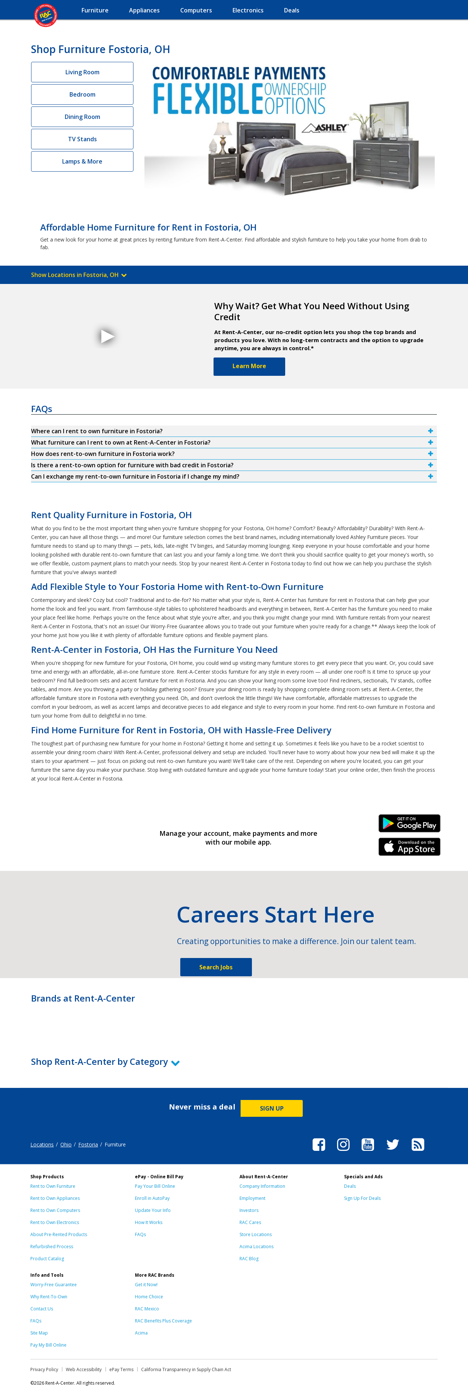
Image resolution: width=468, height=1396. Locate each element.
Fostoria (88, 1144)
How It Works (148, 1222)
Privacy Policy (44, 1369)
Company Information (262, 1186)
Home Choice (149, 1297)
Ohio (66, 1144)
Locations (42, 1144)
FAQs (140, 1234)
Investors (248, 1210)
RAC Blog (248, 1258)
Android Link (409, 826)
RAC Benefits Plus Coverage (163, 1321)
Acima (141, 1333)
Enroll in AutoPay (152, 1198)
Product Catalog (47, 1258)
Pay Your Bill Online (155, 1186)
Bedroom (82, 94)
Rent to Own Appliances (55, 1198)
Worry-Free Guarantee (53, 1284)
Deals (350, 1186)
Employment (252, 1198)
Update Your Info (153, 1210)
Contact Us (41, 1309)
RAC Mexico (147, 1309)
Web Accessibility (84, 1369)
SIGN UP (272, 1108)
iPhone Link (410, 849)
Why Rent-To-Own (48, 1297)
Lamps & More (82, 161)
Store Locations (255, 1234)
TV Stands (82, 139)
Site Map (39, 1333)
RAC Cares (250, 1222)
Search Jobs (216, 967)
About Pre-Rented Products (58, 1234)
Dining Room (82, 117)
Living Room (82, 72)
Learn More (249, 366)
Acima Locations (256, 1246)
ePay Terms (121, 1369)
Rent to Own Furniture (52, 1186)
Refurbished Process (51, 1246)
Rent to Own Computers (55, 1210)
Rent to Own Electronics (54, 1222)
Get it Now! (146, 1284)
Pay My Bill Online (48, 1345)
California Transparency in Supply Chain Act (186, 1369)
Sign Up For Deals (362, 1198)
